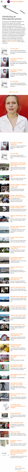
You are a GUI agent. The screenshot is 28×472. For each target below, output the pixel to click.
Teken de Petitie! (15, 432)
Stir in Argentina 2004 (16, 422)
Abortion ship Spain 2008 (17, 287)
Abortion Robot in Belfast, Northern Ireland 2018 (18, 207)
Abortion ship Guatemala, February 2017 (18, 227)
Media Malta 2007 (15, 413)
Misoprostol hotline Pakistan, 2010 (16, 345)
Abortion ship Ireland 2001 (18, 315)
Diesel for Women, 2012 (17, 324)
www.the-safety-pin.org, (12, 41)
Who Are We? (18, 466)
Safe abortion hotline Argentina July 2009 (16, 365)
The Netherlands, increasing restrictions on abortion (17, 406)
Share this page (14, 92)
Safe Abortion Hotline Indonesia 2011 (16, 278)
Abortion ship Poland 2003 (18, 306)
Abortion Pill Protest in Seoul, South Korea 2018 (17, 196)
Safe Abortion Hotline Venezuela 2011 (16, 334)
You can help (14, 48)
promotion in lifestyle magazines (16, 59)
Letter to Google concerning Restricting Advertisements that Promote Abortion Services (18, 452)
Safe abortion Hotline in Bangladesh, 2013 (17, 258)
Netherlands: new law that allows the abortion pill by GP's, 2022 (18, 164)
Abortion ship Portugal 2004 (18, 296)
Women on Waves (15, 1)
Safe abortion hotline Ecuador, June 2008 (16, 383)
